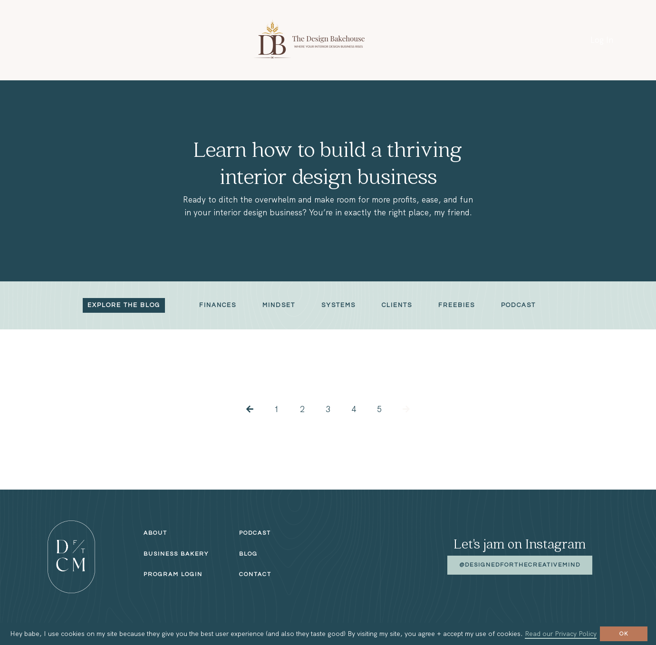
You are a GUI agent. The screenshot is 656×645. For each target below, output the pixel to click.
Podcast (518, 305)
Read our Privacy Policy (561, 633)
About (155, 533)
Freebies (456, 305)
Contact (255, 574)
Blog (248, 554)
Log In (601, 40)
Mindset (278, 305)
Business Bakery (176, 554)
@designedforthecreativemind (519, 565)
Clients (397, 305)
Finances (217, 305)
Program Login (173, 574)
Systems (338, 305)
